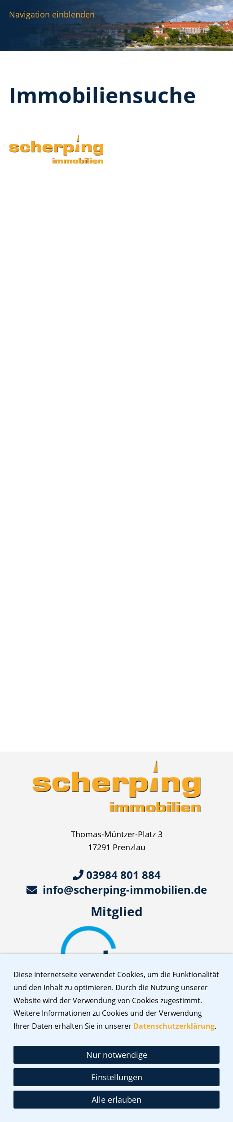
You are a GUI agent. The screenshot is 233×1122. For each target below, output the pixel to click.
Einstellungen (116, 1077)
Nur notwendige (116, 1054)
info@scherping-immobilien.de (116, 889)
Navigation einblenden (52, 14)
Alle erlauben (116, 1099)
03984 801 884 (117, 874)
